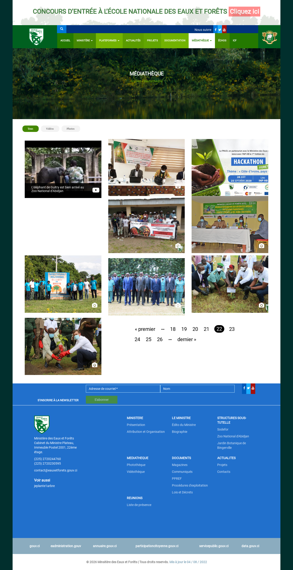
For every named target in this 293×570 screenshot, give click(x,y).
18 (173, 329)
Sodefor (222, 429)
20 (195, 329)
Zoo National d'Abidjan (233, 436)
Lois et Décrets (182, 492)
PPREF (177, 478)
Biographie (179, 432)
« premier (145, 329)
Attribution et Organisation (146, 432)
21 (206, 329)
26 (160, 339)
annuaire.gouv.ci (105, 546)
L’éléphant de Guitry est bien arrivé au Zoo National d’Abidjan (57, 189)
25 (148, 339)
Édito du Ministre (184, 425)
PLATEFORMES (109, 40)
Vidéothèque (136, 472)
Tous (32, 128)
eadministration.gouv (66, 546)
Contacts (223, 472)
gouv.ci (35, 546)
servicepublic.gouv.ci (213, 546)
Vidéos (50, 128)
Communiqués (182, 472)
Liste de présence (139, 505)
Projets (152, 40)
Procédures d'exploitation (190, 485)
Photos (71, 128)
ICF (234, 40)
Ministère (85, 40)
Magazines (179, 465)
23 (232, 329)
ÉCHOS (222, 40)
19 (184, 329)
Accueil (65, 40)
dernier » (186, 339)
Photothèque (136, 465)
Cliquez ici (244, 11)
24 (137, 339)
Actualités (133, 40)
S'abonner (102, 399)
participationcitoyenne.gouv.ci (157, 546)
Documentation (174, 40)
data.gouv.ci (250, 546)
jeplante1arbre (44, 486)
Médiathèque (202, 40)
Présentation (136, 425)
